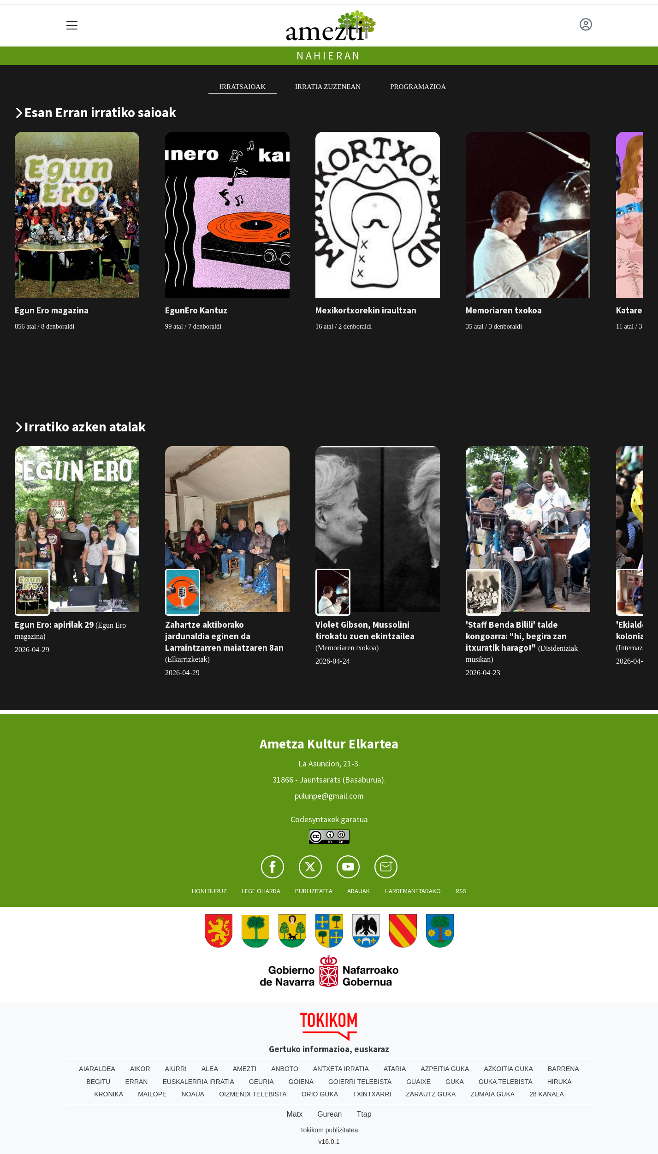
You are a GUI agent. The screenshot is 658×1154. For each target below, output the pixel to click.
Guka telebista (506, 1081)
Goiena (301, 1081)
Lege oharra (261, 891)
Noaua (192, 1094)
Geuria (261, 1081)
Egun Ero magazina (52, 310)
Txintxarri (372, 1094)
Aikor (140, 1068)
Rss (461, 891)
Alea (210, 1068)
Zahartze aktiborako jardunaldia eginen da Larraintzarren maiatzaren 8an (224, 636)
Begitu (98, 1081)
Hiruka (559, 1081)
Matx (294, 1114)
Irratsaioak (242, 86)
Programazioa (418, 86)
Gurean (329, 1114)
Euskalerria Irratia (198, 1081)
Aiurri (176, 1068)
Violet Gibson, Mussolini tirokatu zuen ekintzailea (365, 630)
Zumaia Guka (492, 1094)
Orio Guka (320, 1094)
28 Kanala (546, 1094)
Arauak (358, 891)
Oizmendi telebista (253, 1094)
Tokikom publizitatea (329, 1130)
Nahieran (329, 55)
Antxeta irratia (341, 1068)
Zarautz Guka (431, 1094)
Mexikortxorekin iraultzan (365, 310)
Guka (454, 1081)
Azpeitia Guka (445, 1068)
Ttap (364, 1114)
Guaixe (418, 1081)
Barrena (563, 1068)
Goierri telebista (359, 1081)
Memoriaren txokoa (504, 310)
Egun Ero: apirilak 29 (54, 624)
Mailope (152, 1094)
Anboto (284, 1068)
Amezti (244, 1068)
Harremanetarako (413, 891)
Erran (136, 1081)
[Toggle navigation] (72, 25)
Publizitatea (313, 891)
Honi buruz (209, 891)
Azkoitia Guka (508, 1068)
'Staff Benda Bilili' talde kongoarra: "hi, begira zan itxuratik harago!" (516, 636)
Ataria (395, 1068)
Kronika (108, 1094)
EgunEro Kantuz (196, 310)
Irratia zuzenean (328, 86)
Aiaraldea (97, 1068)
